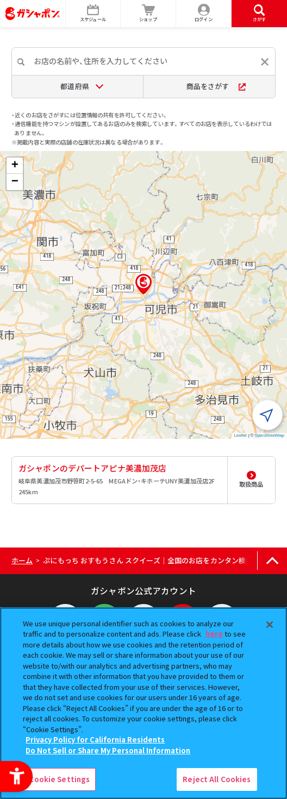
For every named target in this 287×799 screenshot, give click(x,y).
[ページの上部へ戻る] (272, 561)
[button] (143, 284)
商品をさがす (216, 86)
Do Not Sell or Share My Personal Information (108, 750)
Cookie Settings (59, 779)
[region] (143, 703)
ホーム (22, 560)
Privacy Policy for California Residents (95, 739)
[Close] (270, 625)
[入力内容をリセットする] (265, 62)
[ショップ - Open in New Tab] (148, 13)
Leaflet (240, 435)
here (214, 633)
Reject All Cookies (217, 779)
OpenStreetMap (269, 435)
